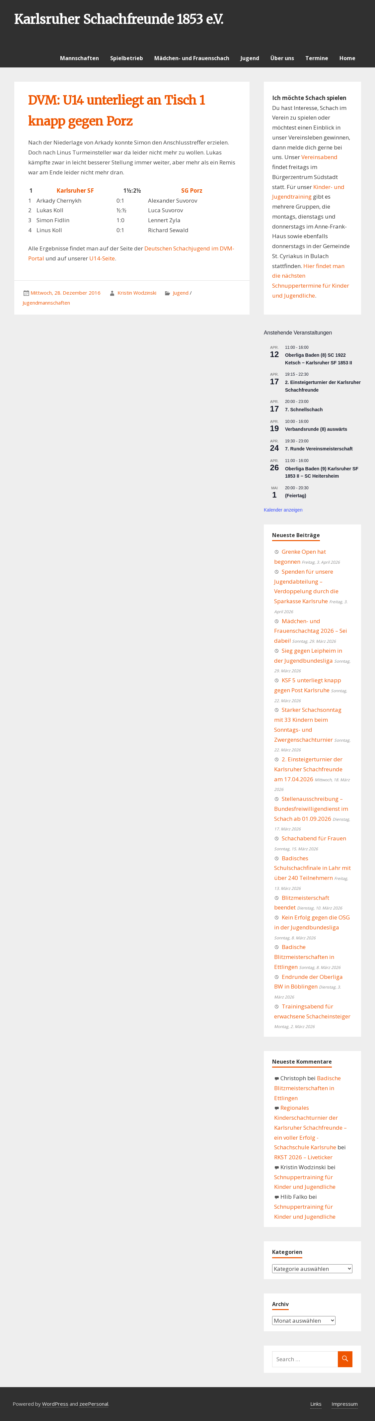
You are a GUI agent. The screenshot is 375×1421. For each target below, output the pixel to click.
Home (347, 58)
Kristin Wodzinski (136, 292)
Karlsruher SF (75, 190)
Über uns (282, 58)
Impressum (345, 1403)
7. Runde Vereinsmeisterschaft (319, 448)
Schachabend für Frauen (314, 838)
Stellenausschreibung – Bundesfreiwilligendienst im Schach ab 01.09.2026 (311, 808)
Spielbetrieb (126, 58)
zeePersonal (93, 1403)
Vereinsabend (319, 157)
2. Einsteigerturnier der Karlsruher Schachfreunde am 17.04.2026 (308, 769)
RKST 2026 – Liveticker (303, 1157)
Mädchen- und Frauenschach (191, 58)
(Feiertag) (295, 495)
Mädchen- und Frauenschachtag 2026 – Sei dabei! (310, 631)
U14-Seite (102, 258)
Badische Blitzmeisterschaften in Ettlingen (304, 957)
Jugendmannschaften (46, 302)
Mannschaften (79, 58)
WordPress (55, 1403)
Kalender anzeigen (283, 510)
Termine (316, 58)
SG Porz (191, 190)
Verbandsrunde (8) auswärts (316, 429)
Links (316, 1403)
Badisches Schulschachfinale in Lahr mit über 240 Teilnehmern (312, 868)
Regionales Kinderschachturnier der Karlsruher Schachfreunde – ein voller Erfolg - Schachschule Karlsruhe (310, 1127)
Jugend (250, 58)
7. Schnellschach (304, 409)
